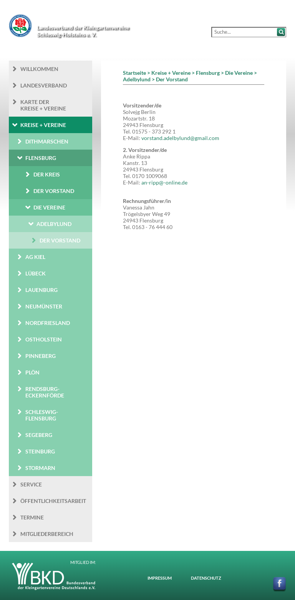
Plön (32, 372)
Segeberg (38, 435)
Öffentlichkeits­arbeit (53, 501)
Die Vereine (49, 207)
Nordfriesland (47, 323)
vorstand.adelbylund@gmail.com (180, 138)
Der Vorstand (53, 191)
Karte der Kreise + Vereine (43, 105)
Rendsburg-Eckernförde (44, 392)
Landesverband (43, 85)
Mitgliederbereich (46, 534)
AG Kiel (35, 257)
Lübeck (35, 273)
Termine (32, 517)
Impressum (160, 577)
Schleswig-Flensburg (41, 415)
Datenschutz (206, 577)
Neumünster (43, 306)
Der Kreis (46, 174)
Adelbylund (53, 224)
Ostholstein (43, 339)
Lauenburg (41, 290)
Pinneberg (40, 356)
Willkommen (39, 69)
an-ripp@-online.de (164, 182)
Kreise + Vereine (43, 125)
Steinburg (40, 451)
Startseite (134, 72)
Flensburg (40, 158)
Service (31, 484)
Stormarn (40, 468)
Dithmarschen (46, 141)
